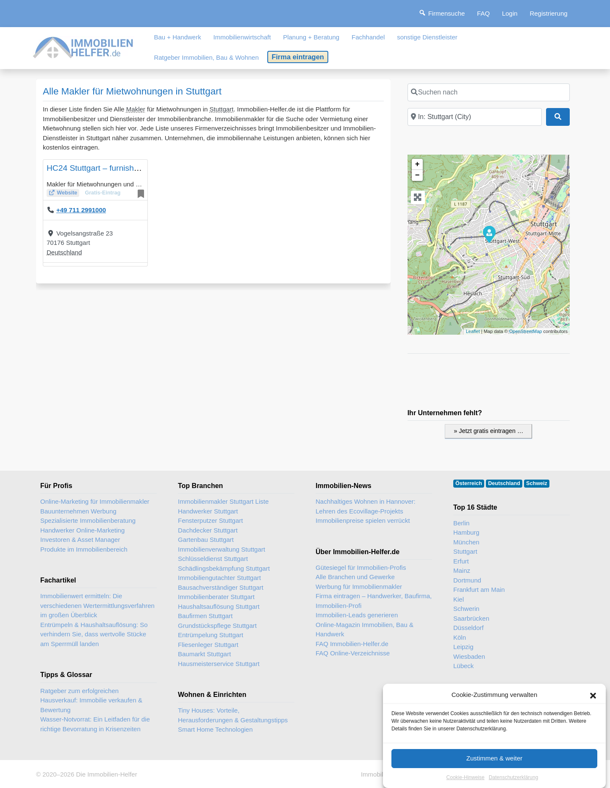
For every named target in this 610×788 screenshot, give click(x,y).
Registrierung (548, 13)
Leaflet (473, 331)
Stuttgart (222, 109)
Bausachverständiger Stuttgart (220, 587)
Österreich (468, 483)
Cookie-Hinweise (465, 778)
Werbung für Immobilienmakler (359, 586)
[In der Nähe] (475, 117)
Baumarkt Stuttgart (204, 654)
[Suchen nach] (489, 92)
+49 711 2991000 (81, 210)
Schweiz (536, 483)
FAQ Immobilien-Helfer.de (352, 643)
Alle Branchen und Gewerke (355, 576)
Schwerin (466, 608)
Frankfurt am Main (479, 589)
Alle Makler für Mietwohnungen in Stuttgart (132, 91)
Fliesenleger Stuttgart (208, 644)
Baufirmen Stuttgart (205, 615)
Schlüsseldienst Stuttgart (213, 558)
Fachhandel (368, 37)
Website (67, 193)
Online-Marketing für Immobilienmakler (95, 501)
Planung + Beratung (311, 37)
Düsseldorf (468, 627)
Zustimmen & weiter (494, 759)
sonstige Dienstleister (427, 37)
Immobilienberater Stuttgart (216, 596)
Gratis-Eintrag (102, 193)
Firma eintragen (298, 57)
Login (510, 13)
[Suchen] (558, 117)
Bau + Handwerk (177, 37)
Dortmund (467, 580)
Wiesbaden (469, 656)
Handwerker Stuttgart (208, 511)
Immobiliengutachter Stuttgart (219, 577)
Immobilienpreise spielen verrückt (363, 520)
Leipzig (463, 646)
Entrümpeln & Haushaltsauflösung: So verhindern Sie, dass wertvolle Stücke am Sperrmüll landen (93, 634)
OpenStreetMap (525, 331)
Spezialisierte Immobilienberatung (88, 520)
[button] (593, 696)
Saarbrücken (471, 618)
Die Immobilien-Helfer (106, 774)
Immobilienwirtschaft (242, 37)
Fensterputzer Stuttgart (210, 520)
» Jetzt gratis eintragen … (488, 430)
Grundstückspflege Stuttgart (217, 625)
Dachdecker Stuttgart (208, 530)
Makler (135, 109)
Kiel (458, 599)
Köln (459, 637)
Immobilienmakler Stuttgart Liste (223, 501)
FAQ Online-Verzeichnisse (353, 653)
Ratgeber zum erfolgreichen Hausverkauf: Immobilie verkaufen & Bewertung (91, 700)
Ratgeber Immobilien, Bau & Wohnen (206, 57)
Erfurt (461, 561)
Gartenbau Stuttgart (206, 539)
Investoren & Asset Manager (80, 539)
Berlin (461, 523)
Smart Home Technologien (215, 729)
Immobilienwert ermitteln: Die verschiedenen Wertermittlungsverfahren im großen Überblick (97, 605)
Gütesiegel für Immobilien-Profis (361, 567)
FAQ (483, 13)
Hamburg (466, 532)
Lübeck (463, 665)
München (466, 542)
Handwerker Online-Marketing (82, 530)
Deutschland (64, 252)
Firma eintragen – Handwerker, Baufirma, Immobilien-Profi (374, 600)
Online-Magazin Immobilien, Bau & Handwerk (364, 629)
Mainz (461, 570)
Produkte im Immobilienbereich (84, 549)
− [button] (417, 175)
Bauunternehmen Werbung (78, 511)
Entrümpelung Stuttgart (210, 634)
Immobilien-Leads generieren (357, 615)
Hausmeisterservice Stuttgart (219, 663)
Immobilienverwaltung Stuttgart (221, 549)
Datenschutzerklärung (513, 778)
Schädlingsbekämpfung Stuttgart (224, 568)
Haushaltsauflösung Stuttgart (219, 606)
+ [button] (417, 164)
